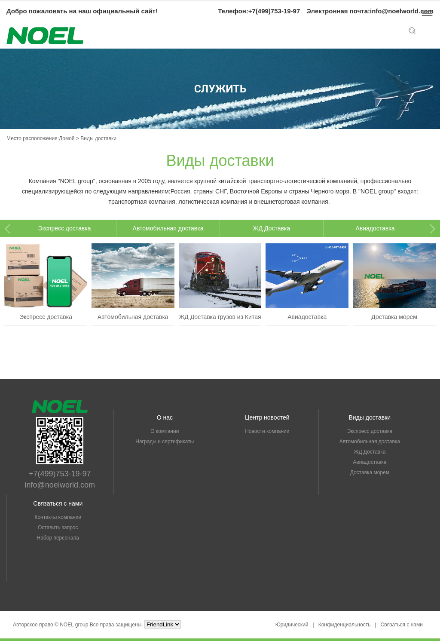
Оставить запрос (58, 527)
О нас (165, 417)
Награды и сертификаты (164, 442)
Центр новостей (267, 417)
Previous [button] (9, 228)
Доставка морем (394, 316)
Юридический (292, 625)
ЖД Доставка (271, 228)
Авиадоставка (374, 228)
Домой (67, 138)
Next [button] (430, 228)
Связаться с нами (57, 503)
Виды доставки (370, 417)
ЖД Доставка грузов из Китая (220, 316)
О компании (164, 431)
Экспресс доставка (64, 228)
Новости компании (267, 431)
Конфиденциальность (344, 625)
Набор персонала (58, 538)
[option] (64, 228)
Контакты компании (57, 517)
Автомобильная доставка (168, 228)
